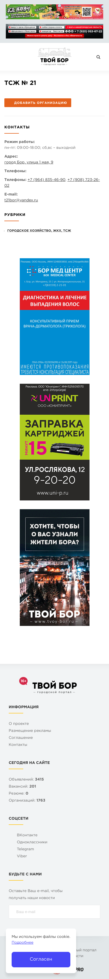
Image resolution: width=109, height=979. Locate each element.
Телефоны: (15, 171)
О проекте (19, 724)
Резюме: (18, 793)
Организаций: (27, 800)
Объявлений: (26, 779)
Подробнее (22, 943)
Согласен (41, 959)
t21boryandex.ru (21, 200)
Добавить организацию (37, 103)
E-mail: (11, 194)
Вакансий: (22, 786)
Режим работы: (19, 142)
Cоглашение (21, 738)
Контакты (18, 745)
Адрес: (11, 156)
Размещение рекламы (30, 731)
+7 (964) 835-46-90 (46, 180)
